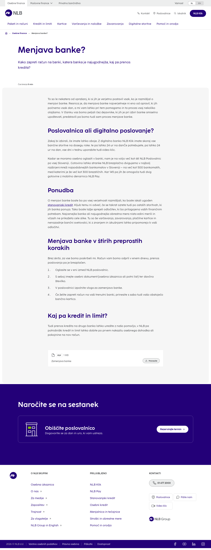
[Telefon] (161, 484)
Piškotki (88, 546)
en (199, 3)
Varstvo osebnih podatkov (43, 546)
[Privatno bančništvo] (70, 3)
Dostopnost (103, 546)
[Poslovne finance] (41, 3)
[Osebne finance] (16, 3)
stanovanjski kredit (60, 210)
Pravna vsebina (70, 546)
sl (192, 3)
